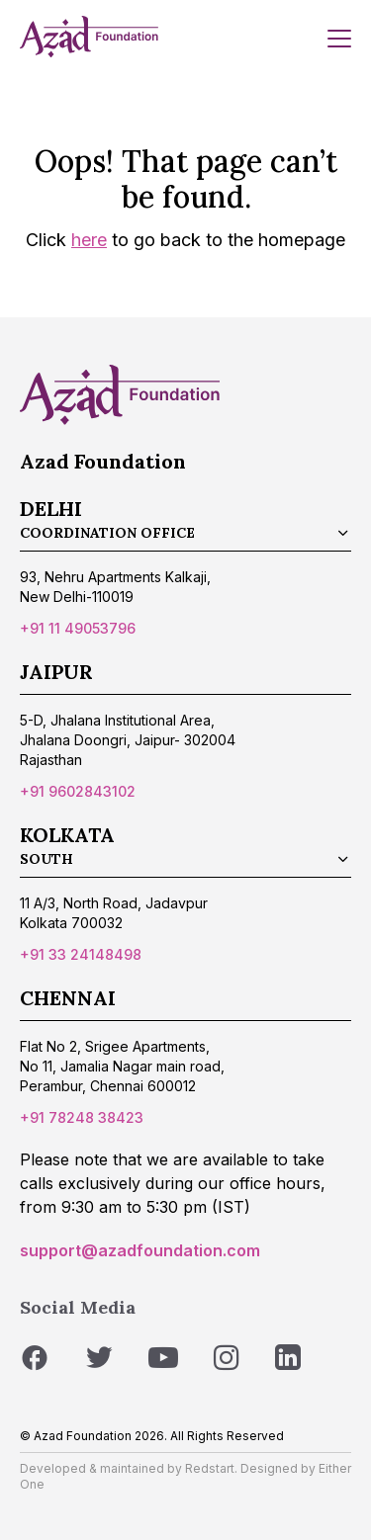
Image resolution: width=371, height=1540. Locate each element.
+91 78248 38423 (81, 1117)
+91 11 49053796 (78, 628)
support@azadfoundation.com (140, 1250)
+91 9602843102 (78, 791)
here (89, 239)
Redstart (209, 1468)
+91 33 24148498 (80, 954)
